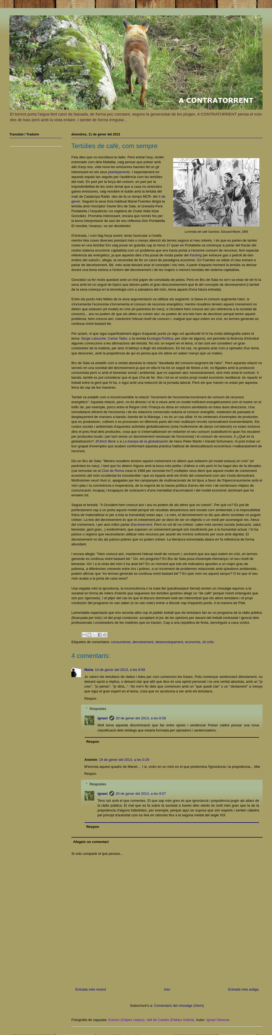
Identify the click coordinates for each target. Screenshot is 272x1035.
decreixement (143, 642)
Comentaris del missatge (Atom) (179, 1005)
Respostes (98, 709)
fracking (196, 255)
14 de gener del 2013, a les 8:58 (120, 670)
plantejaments (119, 172)
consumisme (121, 642)
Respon (90, 698)
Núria (88, 670)
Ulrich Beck (107, 441)
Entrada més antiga (243, 989)
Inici (167, 989)
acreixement (142, 524)
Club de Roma (113, 471)
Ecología (154, 338)
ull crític (208, 642)
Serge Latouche (93, 338)
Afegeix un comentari (91, 842)
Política (167, 338)
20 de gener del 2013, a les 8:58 (141, 718)
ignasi (102, 718)
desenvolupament (169, 642)
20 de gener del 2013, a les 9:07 (141, 794)
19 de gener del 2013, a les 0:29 (124, 760)
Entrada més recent (90, 989)
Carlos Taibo (117, 338)
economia (192, 642)
